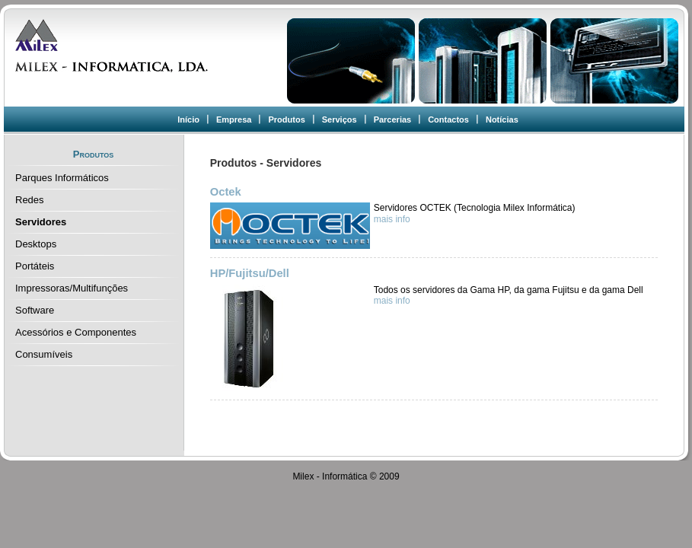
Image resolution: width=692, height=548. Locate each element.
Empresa (233, 119)
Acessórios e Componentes (75, 332)
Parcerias (393, 119)
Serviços (339, 119)
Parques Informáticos (62, 177)
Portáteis (34, 266)
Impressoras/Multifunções (71, 288)
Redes (29, 200)
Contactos (448, 119)
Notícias (502, 119)
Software (34, 310)
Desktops (35, 244)
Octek (225, 192)
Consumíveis (43, 354)
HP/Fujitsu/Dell (249, 273)
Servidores (40, 222)
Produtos (286, 119)
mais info (392, 219)
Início (188, 119)
